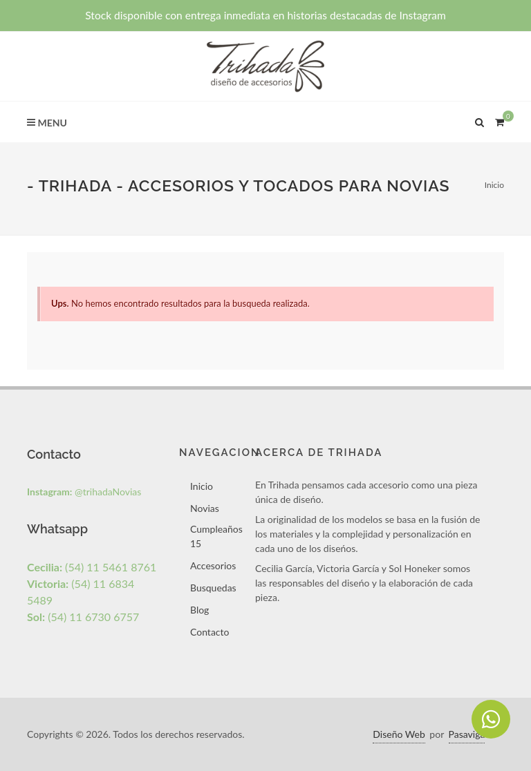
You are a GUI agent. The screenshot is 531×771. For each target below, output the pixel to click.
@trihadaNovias (84, 491)
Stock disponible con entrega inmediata (265, 15)
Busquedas (213, 587)
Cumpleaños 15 (216, 536)
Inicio (494, 185)
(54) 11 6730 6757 (83, 616)
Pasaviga (467, 734)
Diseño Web (399, 734)
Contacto (209, 632)
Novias (204, 508)
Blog (199, 610)
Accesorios (213, 565)
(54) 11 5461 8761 (91, 566)
